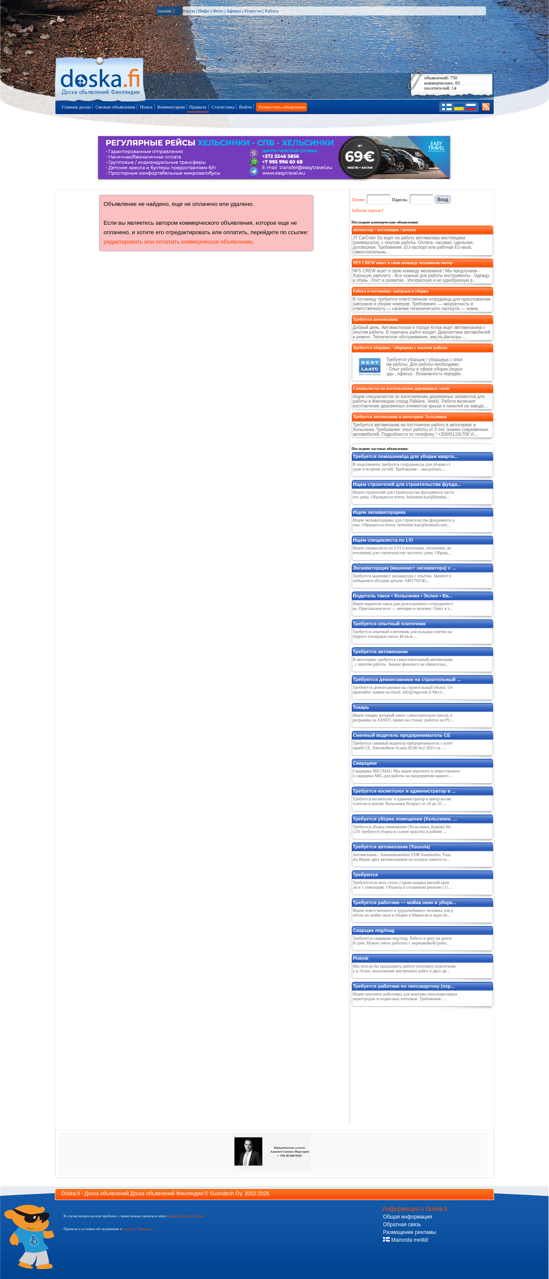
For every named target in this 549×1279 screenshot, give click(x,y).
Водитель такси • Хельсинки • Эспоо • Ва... (402, 595)
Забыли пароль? (368, 210)
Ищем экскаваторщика (379, 512)
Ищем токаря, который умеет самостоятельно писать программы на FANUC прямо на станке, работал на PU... (403, 717)
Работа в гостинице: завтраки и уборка (390, 291)
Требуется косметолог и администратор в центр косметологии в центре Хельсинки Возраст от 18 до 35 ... (402, 801)
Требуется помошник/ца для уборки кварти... (405, 456)
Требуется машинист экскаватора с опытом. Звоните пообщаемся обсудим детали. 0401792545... (402, 578)
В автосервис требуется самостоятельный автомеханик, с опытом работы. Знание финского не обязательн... (403, 662)
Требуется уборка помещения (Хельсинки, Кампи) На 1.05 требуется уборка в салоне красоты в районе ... (402, 829)
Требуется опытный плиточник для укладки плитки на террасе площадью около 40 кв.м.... (402, 634)
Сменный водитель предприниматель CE (402, 735)
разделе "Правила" (138, 1229)
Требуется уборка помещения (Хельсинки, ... (405, 818)
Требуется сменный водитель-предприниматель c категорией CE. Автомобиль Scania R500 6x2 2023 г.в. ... (403, 745)
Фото (218, 10)
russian (166, 10)
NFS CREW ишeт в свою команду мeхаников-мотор (403, 262)
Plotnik (361, 958)
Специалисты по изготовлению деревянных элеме (401, 388)
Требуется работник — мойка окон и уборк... (404, 902)
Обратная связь (402, 1225)
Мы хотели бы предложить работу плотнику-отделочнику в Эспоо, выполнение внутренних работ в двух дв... (404, 968)
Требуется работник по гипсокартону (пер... (404, 986)
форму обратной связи (186, 1216)
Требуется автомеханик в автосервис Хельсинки (399, 416)
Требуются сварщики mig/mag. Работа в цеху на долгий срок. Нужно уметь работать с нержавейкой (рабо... (402, 940)
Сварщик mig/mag (374, 930)
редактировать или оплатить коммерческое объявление (178, 241)
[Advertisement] (416, 1063)
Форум (188, 10)
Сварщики (365, 763)
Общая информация (407, 1217)
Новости (253, 10)
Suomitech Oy (225, 1194)
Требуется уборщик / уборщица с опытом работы (400, 347)
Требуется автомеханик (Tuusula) (391, 846)
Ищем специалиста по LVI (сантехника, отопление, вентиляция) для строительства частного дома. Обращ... (402, 550)
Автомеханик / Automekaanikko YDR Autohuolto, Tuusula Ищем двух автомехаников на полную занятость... (402, 857)
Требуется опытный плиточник (389, 623)
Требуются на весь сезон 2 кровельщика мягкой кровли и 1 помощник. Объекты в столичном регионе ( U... (402, 885)
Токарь (361, 707)
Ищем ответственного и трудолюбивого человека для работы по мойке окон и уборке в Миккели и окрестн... (403, 912)
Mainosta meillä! (405, 1240)
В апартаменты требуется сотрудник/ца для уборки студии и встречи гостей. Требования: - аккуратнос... (402, 466)
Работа (271, 10)
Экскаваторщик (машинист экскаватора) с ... (404, 567)
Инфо (203, 10)
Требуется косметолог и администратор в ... (404, 790)
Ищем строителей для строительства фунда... (407, 484)
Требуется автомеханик (375, 319)
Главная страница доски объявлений (101, 78)
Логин (358, 199)
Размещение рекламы (409, 1232)
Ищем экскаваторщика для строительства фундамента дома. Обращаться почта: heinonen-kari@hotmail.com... (404, 522)
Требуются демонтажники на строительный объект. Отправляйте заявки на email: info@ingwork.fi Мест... (403, 689)
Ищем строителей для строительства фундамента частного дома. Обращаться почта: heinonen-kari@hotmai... (403, 494)
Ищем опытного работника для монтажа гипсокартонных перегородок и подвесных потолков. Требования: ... (405, 996)
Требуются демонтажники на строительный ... (407, 679)
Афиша (233, 10)
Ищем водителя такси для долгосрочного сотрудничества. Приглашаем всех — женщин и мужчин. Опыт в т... (403, 606)
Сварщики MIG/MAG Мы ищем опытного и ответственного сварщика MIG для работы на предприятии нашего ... (407, 773)
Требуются (365, 874)
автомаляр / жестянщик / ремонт (384, 229)
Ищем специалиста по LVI (383, 540)
